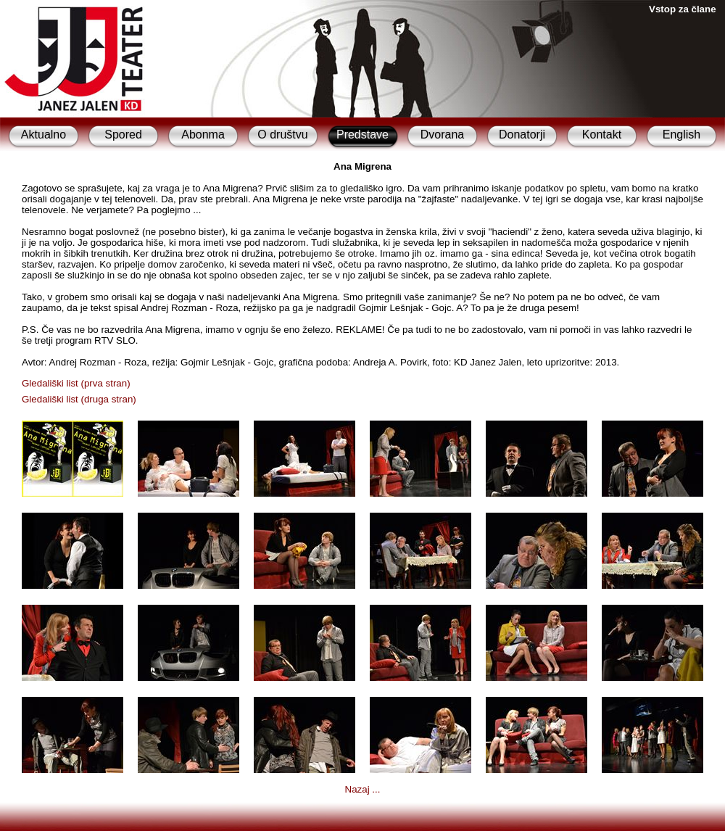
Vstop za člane (682, 9)
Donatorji (522, 134)
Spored (123, 134)
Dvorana (442, 134)
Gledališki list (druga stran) (79, 399)
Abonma (203, 134)
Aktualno (43, 134)
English (681, 134)
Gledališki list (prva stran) (76, 383)
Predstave (362, 134)
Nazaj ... (363, 789)
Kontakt (601, 134)
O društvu (282, 134)
